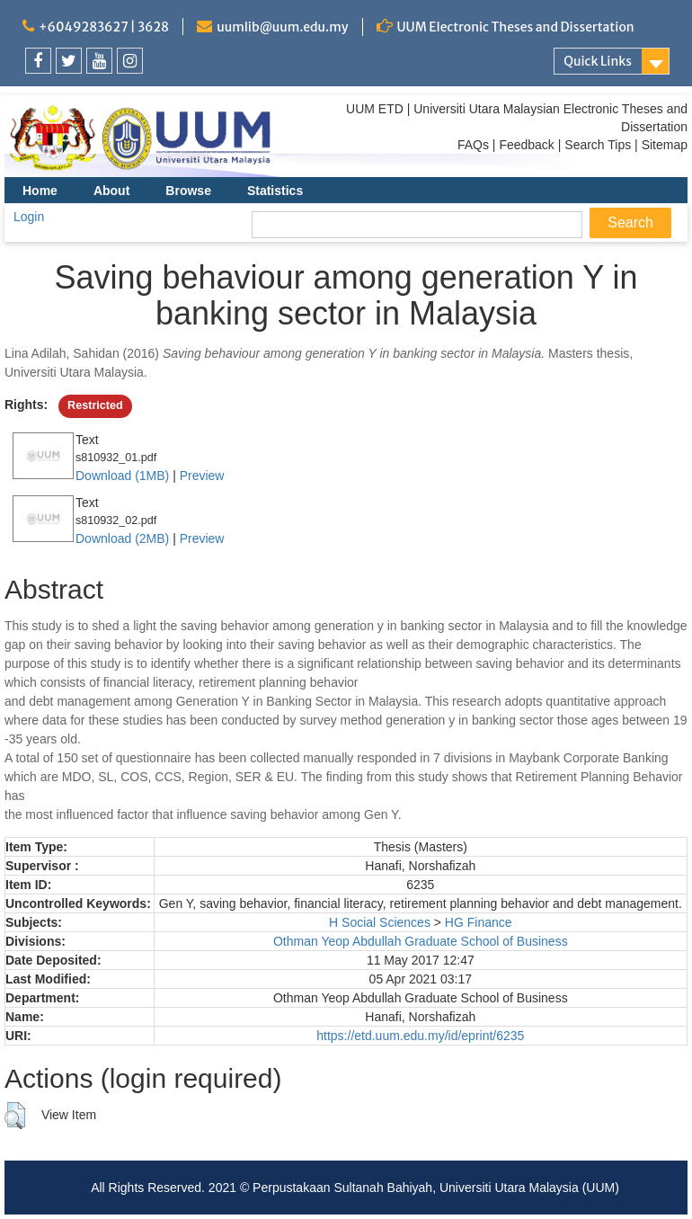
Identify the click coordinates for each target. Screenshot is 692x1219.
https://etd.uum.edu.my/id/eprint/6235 (420, 1035)
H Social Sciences (379, 922)
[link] (38, 61)
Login (28, 216)
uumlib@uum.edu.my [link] (282, 27)
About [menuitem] (111, 190)
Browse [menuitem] (188, 190)
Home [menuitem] (40, 190)
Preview (202, 475)
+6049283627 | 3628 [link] (104, 27)
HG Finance (478, 922)
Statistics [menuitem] (275, 190)
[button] (14, 1115)
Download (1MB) (122, 475)
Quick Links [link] (597, 61)
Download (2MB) (122, 538)
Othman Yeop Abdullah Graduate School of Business (420, 941)
